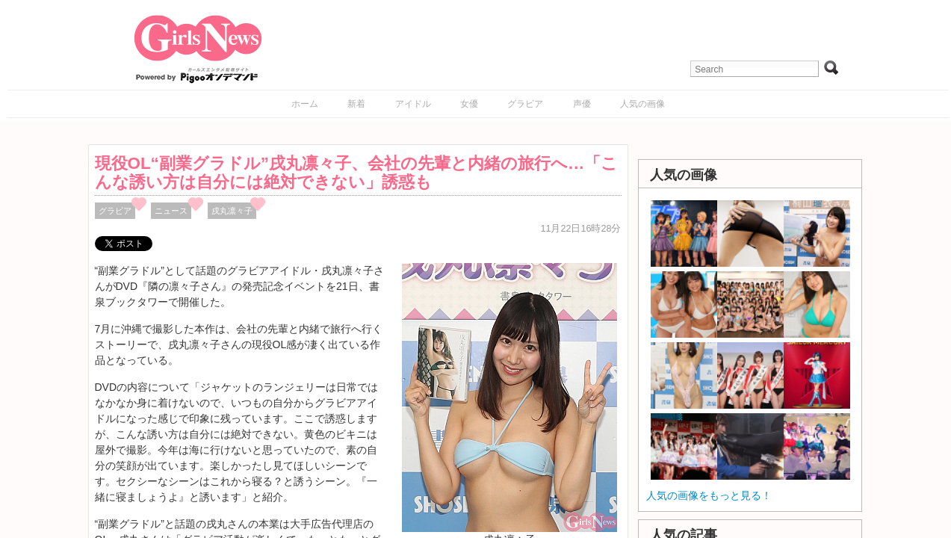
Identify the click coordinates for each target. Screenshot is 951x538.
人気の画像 (642, 104)
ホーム (304, 104)
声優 (582, 104)
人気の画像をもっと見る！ (709, 495)
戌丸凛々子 (232, 210)
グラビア (525, 104)
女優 (469, 104)
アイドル (413, 104)
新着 (356, 104)
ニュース (171, 210)
